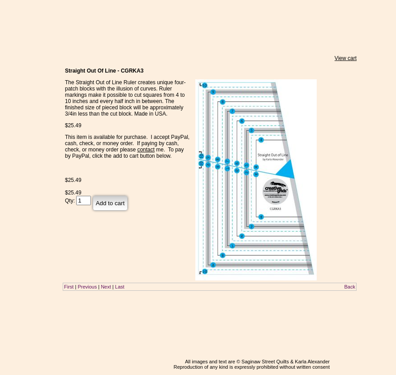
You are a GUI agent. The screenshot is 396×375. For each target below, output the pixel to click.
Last (120, 286)
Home (28, 59)
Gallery (28, 108)
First (68, 286)
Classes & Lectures (28, 81)
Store (28, 68)
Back (349, 286)
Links (28, 125)
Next (106, 286)
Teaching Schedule (28, 96)
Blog (28, 144)
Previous (87, 286)
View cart (346, 58)
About (28, 116)
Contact (28, 134)
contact (146, 150)
